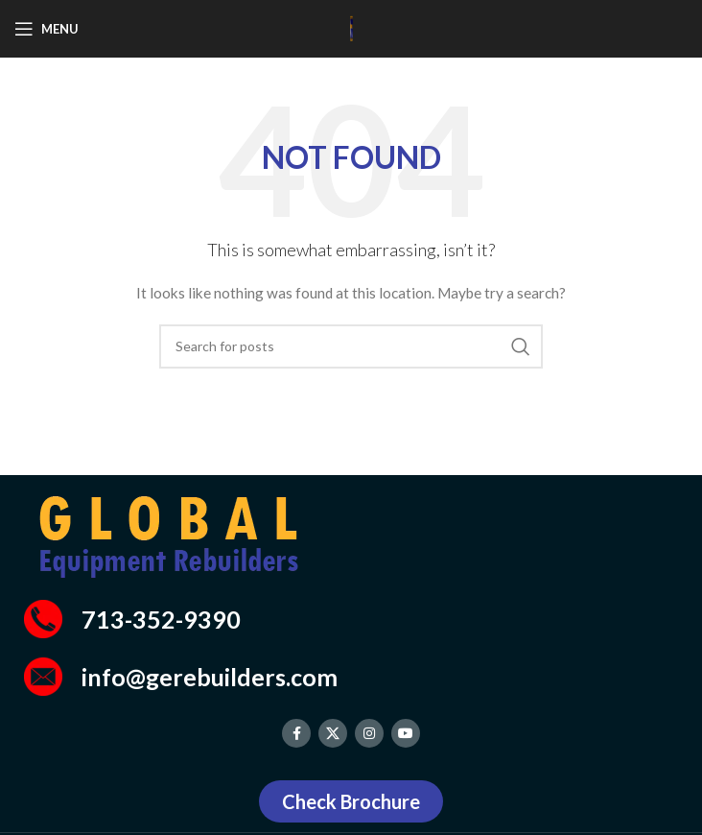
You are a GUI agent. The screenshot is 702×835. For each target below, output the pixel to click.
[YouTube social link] (405, 733)
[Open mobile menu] (46, 29)
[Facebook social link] (296, 733)
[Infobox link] (351, 619)
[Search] (351, 346)
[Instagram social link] (369, 733)
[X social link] (332, 733)
